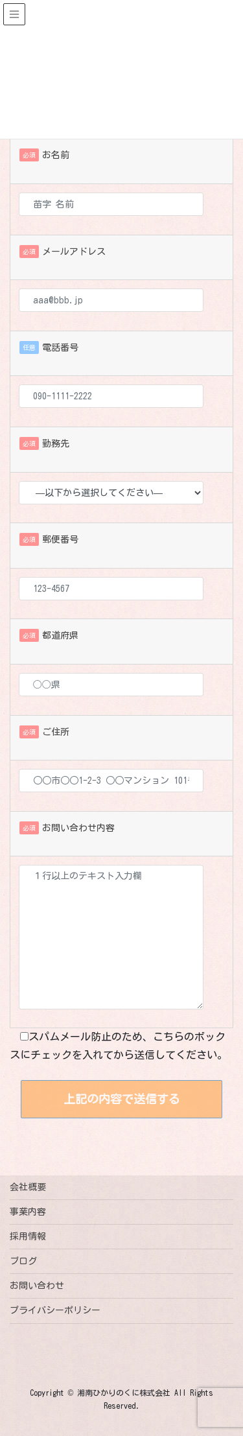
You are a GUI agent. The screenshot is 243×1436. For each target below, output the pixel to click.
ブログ (23, 1260)
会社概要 (28, 1187)
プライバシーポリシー (55, 1310)
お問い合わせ (37, 1285)
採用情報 (28, 1236)
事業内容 (28, 1211)
